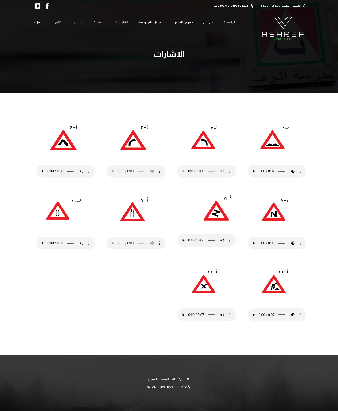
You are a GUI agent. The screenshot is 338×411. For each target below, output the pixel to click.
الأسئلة (99, 22)
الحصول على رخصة (151, 22)
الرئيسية (229, 22)
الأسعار (79, 22)
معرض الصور (184, 22)
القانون (58, 22)
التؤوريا (121, 22)
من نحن (208, 22)
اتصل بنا (37, 22)
